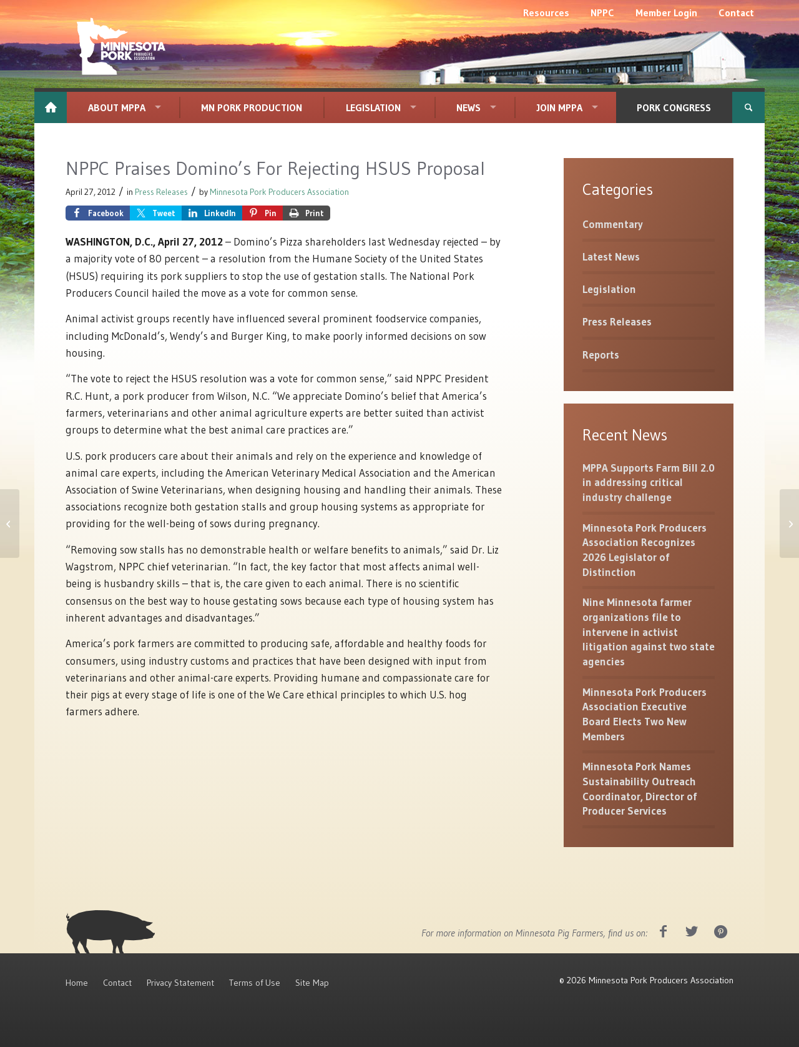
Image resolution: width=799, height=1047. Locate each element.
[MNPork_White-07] (120, 47)
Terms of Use (254, 982)
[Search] (748, 107)
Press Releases (161, 192)
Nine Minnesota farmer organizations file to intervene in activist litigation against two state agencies (648, 631)
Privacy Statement (180, 982)
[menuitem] (546, 12)
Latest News (611, 256)
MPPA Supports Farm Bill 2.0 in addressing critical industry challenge (648, 482)
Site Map (312, 982)
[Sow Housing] (789, 523)
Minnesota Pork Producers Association (279, 192)
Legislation (609, 288)
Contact (117, 982)
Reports (600, 354)
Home (77, 982)
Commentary (612, 224)
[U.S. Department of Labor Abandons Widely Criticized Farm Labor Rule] (9, 523)
